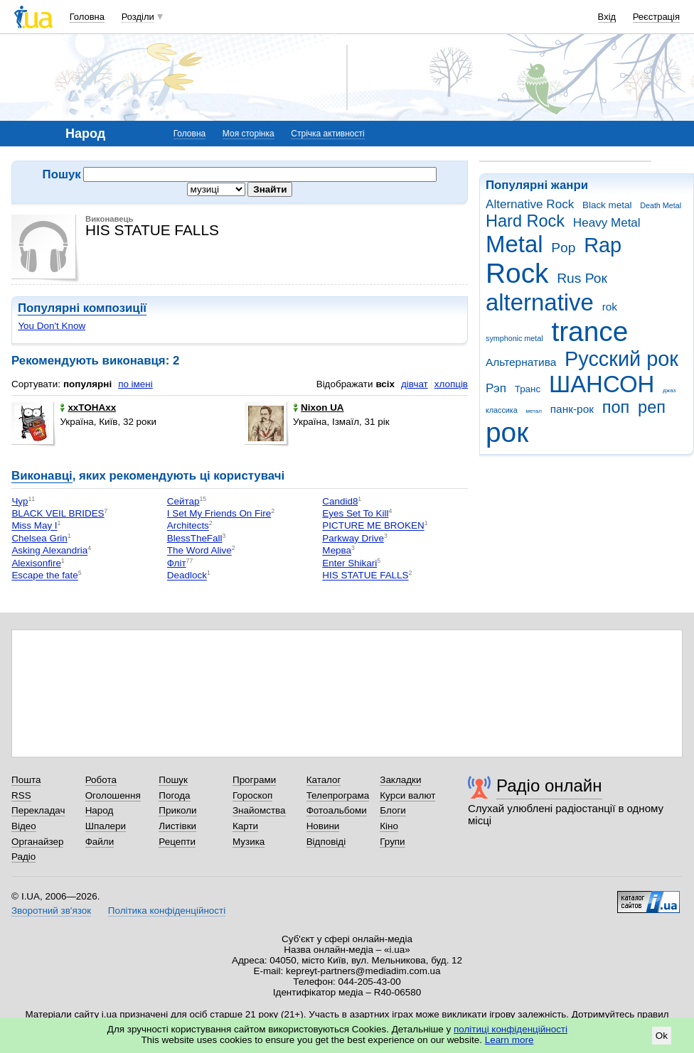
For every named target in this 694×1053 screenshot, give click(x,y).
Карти (245, 826)
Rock (517, 273)
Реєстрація (656, 16)
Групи (392, 841)
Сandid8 (340, 501)
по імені (135, 384)
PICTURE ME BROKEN (373, 526)
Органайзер (37, 841)
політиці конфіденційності (510, 1029)
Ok (662, 1035)
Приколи (177, 810)
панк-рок (572, 409)
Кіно (389, 826)
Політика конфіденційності (166, 910)
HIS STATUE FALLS (365, 576)
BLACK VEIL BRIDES (57, 513)
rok (609, 307)
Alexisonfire (35, 563)
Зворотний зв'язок (51, 910)
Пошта (26, 779)
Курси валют (407, 795)
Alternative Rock (530, 204)
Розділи (138, 16)
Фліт (176, 563)
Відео (23, 826)
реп (652, 407)
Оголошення (113, 795)
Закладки (400, 779)
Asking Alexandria (49, 551)
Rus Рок (582, 278)
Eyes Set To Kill (355, 513)
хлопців (451, 384)
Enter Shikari (349, 563)
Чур (19, 501)
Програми (254, 779)
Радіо (23, 856)
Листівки (177, 826)
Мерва (336, 551)
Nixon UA (318, 407)
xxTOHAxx (88, 407)
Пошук (173, 779)
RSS (21, 795)
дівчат (414, 384)
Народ (99, 810)
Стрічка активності (327, 134)
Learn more (509, 1040)
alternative (540, 302)
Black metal (606, 205)
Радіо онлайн (549, 785)
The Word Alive (199, 551)
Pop (563, 247)
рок (507, 432)
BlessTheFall (195, 538)
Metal (514, 244)
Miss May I (34, 526)
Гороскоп (252, 795)
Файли (99, 841)
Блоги (393, 810)
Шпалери (105, 826)
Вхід (607, 16)
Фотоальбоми (336, 810)
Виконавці (42, 475)
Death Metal (660, 205)
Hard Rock (525, 221)
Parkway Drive (353, 538)
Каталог (323, 779)
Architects (188, 526)
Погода (174, 795)
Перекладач (38, 810)
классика (502, 410)
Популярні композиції (82, 308)
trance (589, 331)
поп (616, 407)
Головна (87, 16)
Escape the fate (44, 576)
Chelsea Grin (39, 538)
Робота (101, 779)
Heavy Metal (607, 223)
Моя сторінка (248, 134)
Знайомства (259, 810)
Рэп (496, 388)
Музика (249, 841)
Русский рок (621, 358)
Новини (323, 826)
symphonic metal (514, 338)
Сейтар (183, 501)
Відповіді (326, 841)
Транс (528, 389)
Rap (602, 245)
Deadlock (187, 576)
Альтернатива (521, 362)
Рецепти (177, 841)
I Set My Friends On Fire (219, 513)
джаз (669, 390)
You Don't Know (51, 325)
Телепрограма (338, 795)
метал (533, 411)
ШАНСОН (601, 384)
